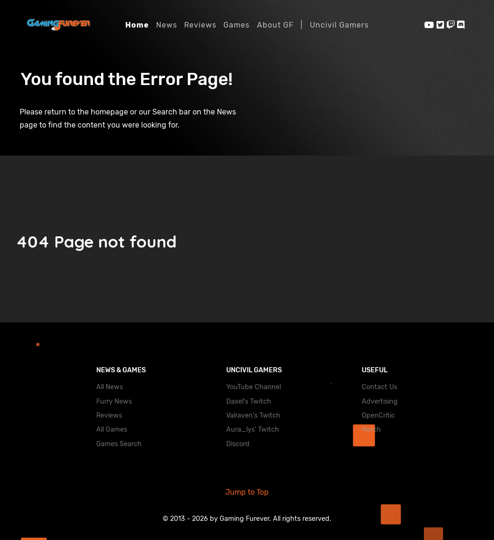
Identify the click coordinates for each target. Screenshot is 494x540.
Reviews (109, 415)
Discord (238, 444)
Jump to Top (247, 492)
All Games (111, 429)
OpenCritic (378, 415)
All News (109, 387)
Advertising (380, 401)
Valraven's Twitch (253, 415)
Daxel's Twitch (248, 401)
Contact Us (379, 387)
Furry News (114, 401)
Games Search (119, 444)
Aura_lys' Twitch (252, 429)
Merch (371, 429)
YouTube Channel (253, 387)
